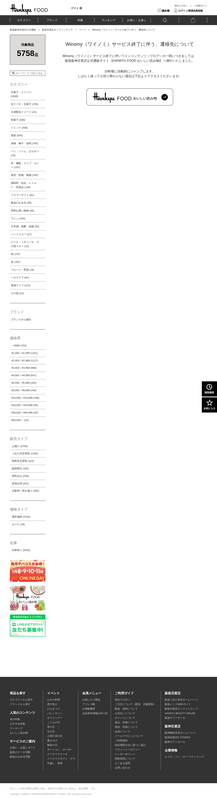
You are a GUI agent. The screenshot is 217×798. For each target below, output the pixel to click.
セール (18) (18, 524)
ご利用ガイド (200, 6)
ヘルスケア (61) (20, 277)
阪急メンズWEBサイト (178, 704)
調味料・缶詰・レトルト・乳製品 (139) (23, 185)
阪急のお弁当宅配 (20, 756)
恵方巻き (52, 704)
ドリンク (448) (19, 127)
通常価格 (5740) (21, 516)
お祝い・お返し (136, 20)
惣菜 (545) (17, 135)
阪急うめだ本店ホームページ (181, 699)
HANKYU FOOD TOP (29, 9)
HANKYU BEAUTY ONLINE (180, 713)
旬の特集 (15, 719)
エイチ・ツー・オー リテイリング (184, 756)
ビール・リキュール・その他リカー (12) (25, 244)
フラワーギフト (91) (22, 195)
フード (82, 29)
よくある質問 (122, 763)
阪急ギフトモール (175, 718)
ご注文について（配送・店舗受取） (135, 704)
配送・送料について (126, 708)
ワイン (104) (18, 218)
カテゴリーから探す (21, 699)
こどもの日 (53, 722)
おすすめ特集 (17, 723)
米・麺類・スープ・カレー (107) (25, 165)
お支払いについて (125, 713)
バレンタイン (55, 713)
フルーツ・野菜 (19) (22, 269)
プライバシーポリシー (127, 749)
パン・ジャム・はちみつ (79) (25, 153)
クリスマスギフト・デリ (61, 758)
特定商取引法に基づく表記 (130, 745)
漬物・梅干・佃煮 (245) (24, 143)
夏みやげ (52, 740)
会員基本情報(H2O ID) (95, 713)
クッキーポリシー (125, 754)
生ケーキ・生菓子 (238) (24, 104)
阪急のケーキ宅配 (20, 752)
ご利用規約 (121, 740)
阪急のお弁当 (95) (21, 202)
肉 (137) (15, 254)
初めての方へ (181, 6)
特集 (80, 20)
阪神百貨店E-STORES (177, 737)
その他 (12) (17, 293)
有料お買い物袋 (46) (22, 210)
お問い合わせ (122, 767)
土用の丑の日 (55, 736)
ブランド (52, 20)
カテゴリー (24, 20)
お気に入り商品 (91, 699)
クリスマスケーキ (57, 754)
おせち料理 (53, 699)
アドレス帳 (88, 704)
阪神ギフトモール (175, 742)
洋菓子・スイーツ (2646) (21, 94)
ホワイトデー (55, 718)
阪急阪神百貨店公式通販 (23, 29)
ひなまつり (53, 708)
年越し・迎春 (55, 763)
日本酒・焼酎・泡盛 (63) (25, 226)
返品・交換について (126, 722)
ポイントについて (125, 718)
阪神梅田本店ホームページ (180, 733)
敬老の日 (52, 745)
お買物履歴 (88, 708)
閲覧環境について (125, 758)
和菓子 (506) (18, 119)
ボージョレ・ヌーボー (60, 749)
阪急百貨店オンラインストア (57, 29)
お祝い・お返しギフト (23, 747)
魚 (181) (15, 261)
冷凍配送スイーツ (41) (24, 111)
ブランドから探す (20, 704)
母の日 (51, 727)
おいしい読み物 (19, 733)
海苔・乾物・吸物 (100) (24, 175)
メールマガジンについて (129, 736)
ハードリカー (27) (21, 234)
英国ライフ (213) (20, 285)
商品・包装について (126, 727)
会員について (122, 731)
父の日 (51, 731)
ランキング (108, 20)
